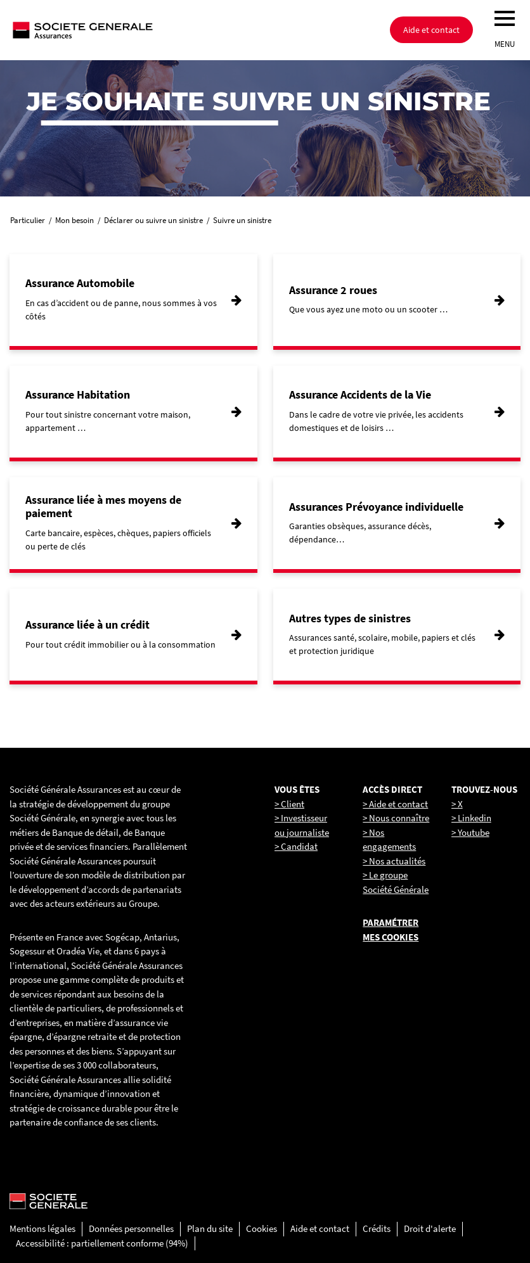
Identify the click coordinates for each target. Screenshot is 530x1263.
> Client (289, 804)
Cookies (261, 1228)
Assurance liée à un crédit (87, 624)
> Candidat (296, 846)
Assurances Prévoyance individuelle (376, 506)
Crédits (377, 1228)
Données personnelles (131, 1228)
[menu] (504, 18)
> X (457, 804)
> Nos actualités (394, 861)
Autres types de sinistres (350, 618)
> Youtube (470, 832)
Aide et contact (431, 29)
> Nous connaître (396, 818)
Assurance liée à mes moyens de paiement (103, 506)
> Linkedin (471, 818)
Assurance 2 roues (333, 290)
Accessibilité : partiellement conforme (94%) (102, 1243)
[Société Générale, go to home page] (124, 29)
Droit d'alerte (430, 1228)
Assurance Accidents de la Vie (360, 394)
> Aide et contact (395, 804)
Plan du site (210, 1228)
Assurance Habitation (77, 394)
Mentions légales (42, 1228)
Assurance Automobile (79, 283)
